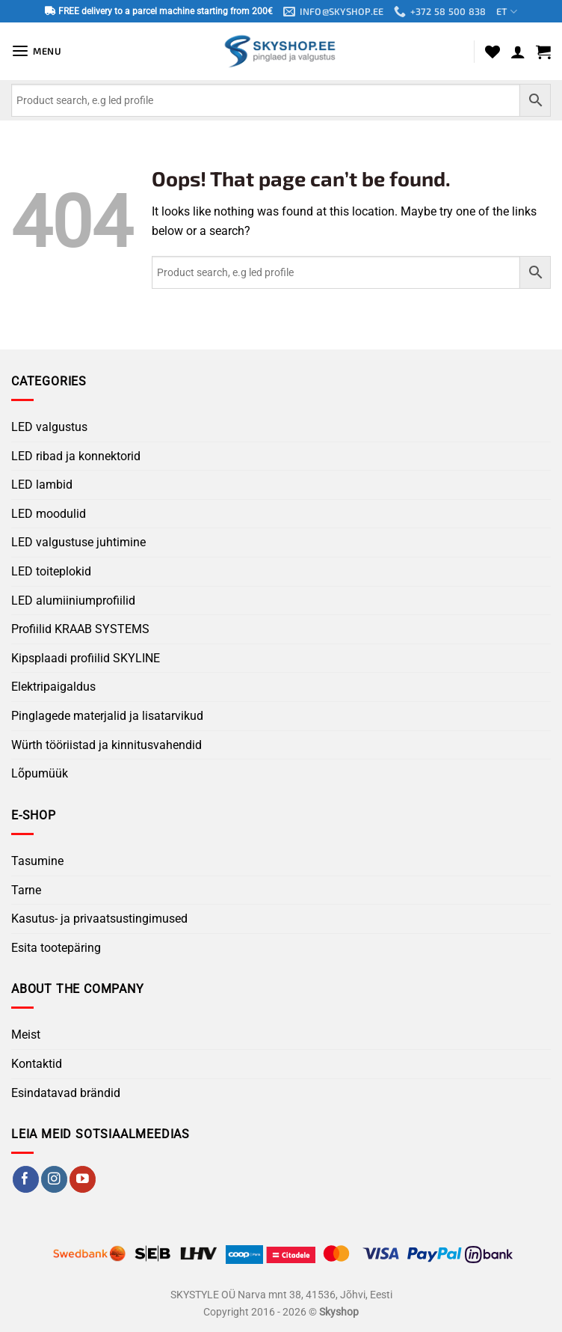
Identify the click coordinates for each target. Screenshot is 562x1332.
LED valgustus (49, 427)
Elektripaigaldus (53, 687)
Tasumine (37, 861)
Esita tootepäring (56, 948)
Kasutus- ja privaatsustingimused (99, 918)
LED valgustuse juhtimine (78, 543)
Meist (25, 1035)
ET (507, 11)
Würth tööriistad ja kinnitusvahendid (106, 745)
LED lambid (41, 485)
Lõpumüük (39, 773)
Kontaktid (36, 1064)
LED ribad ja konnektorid (75, 456)
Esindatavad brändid (65, 1093)
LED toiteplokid (51, 571)
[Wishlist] (492, 51)
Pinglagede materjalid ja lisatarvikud (107, 716)
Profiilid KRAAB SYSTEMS (80, 630)
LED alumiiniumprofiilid (73, 600)
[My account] (517, 51)
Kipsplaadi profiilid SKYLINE (85, 658)
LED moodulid (48, 514)
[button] (37, 51)
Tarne (26, 890)
